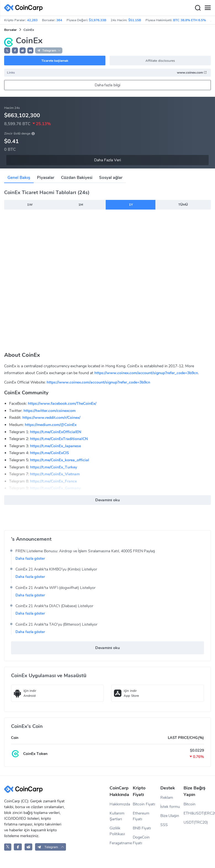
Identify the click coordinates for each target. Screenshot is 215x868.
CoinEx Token (35, 753)
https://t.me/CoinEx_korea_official (59, 460)
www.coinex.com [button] (192, 72)
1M (80, 204)
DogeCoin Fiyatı (141, 840)
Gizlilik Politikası (117, 831)
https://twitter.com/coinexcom (49, 410)
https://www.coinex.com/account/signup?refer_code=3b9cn (146, 373)
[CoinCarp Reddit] (29, 846)
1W (30, 204)
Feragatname (121, 843)
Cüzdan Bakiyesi (76, 177)
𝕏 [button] (7, 51)
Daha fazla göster (30, 558)
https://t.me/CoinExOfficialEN (55, 432)
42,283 (32, 20)
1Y (131, 204)
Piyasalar (45, 177)
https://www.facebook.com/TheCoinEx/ (62, 403)
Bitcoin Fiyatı (144, 804)
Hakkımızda (120, 804)
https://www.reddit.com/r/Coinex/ (51, 417)
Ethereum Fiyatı (141, 816)
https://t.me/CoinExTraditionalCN (59, 438)
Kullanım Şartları (117, 816)
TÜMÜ (183, 204)
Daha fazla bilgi (108, 85)
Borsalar (10, 30)
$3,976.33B (97, 20)
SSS (164, 824)
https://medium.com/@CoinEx (50, 424)
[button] (15, 50)
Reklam (166, 797)
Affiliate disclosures (160, 60)
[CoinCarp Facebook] (18, 846)
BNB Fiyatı (142, 828)
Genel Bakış (18, 177)
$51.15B (134, 20)
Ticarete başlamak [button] (54, 60)
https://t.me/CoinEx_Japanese (55, 446)
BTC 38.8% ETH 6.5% (189, 20)
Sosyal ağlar (111, 177)
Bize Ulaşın (169, 815)
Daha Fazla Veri (107, 160)
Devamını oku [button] (107, 500)
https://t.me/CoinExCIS (49, 453)
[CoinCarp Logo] (25, 7)
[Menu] (207, 8)
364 (59, 20)
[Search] (197, 8)
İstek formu (170, 806)
